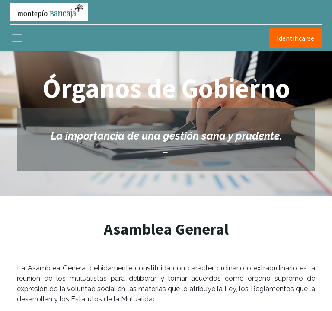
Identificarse (295, 38)
